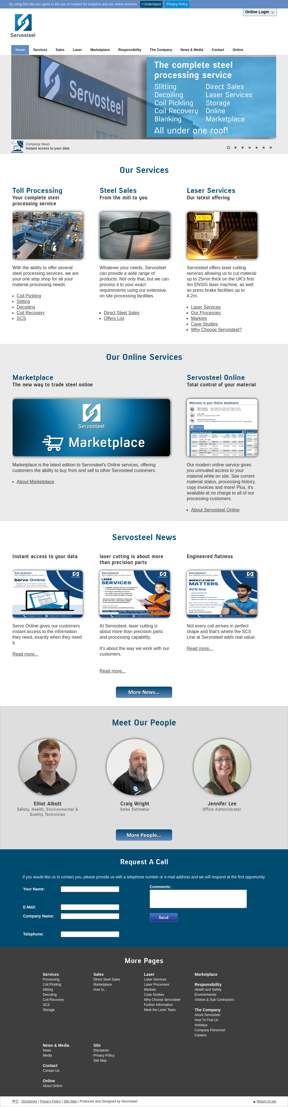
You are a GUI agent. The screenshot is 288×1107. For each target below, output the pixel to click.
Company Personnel (210, 1030)
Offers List (114, 318)
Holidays (201, 1025)
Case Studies (204, 324)
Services (40, 50)
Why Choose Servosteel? (216, 329)
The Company (161, 50)
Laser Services (206, 307)
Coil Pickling (29, 295)
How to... (100, 990)
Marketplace (100, 50)
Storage (49, 1010)
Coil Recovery (31, 312)
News (47, 1050)
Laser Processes (156, 984)
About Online (52, 1086)
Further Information (158, 1005)
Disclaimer (101, 1050)
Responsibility (129, 50)
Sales (60, 50)
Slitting (23, 301)
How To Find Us (206, 1020)
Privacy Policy (177, 4)
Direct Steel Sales (122, 312)
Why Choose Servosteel (162, 1000)
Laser (77, 50)
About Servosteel (207, 1015)
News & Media (192, 50)
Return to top (266, 1101)
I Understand (151, 4)
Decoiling (26, 307)
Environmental (205, 995)
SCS (21, 318)
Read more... (25, 654)
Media (47, 1055)
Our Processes (206, 312)
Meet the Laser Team (160, 1010)
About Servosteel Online (215, 509)
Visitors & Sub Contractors (214, 1000)
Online (238, 50)
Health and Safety (208, 990)
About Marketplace (35, 481)
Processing (51, 979)
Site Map (100, 1061)
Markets (199, 318)
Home (20, 50)
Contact (218, 50)
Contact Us (51, 1071)
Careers (201, 1035)
